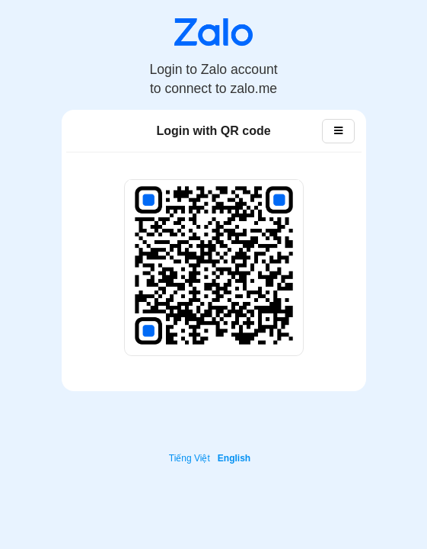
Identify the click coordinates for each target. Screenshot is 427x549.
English (234, 458)
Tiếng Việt (189, 458)
